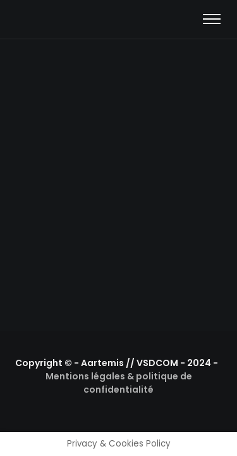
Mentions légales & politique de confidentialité (119, 383)
